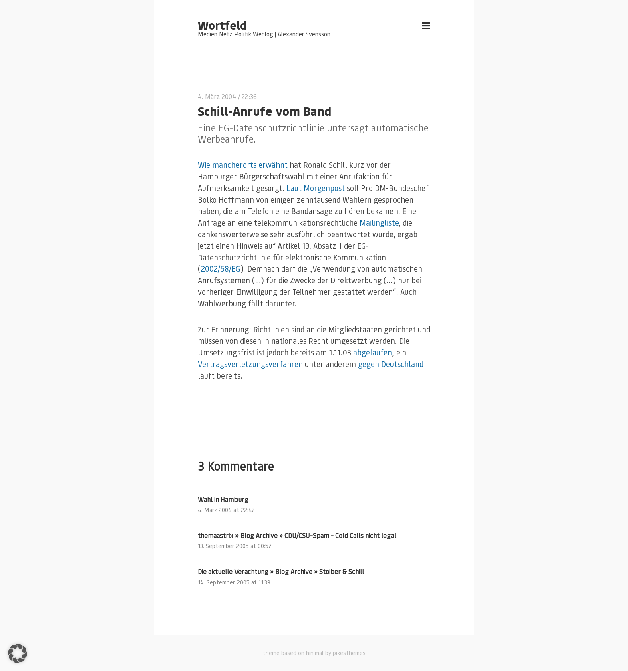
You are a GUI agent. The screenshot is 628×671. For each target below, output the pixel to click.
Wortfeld (222, 25)
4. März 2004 (217, 96)
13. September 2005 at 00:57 (235, 546)
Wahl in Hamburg (223, 499)
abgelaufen (372, 352)
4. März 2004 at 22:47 (226, 510)
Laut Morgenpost (315, 188)
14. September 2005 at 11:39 (234, 582)
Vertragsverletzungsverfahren (250, 364)
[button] (17, 653)
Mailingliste (379, 223)
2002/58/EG (220, 269)
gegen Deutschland (390, 364)
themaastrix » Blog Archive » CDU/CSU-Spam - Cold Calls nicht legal (297, 535)
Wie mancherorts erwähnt (243, 165)
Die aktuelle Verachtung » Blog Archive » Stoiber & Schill (281, 571)
